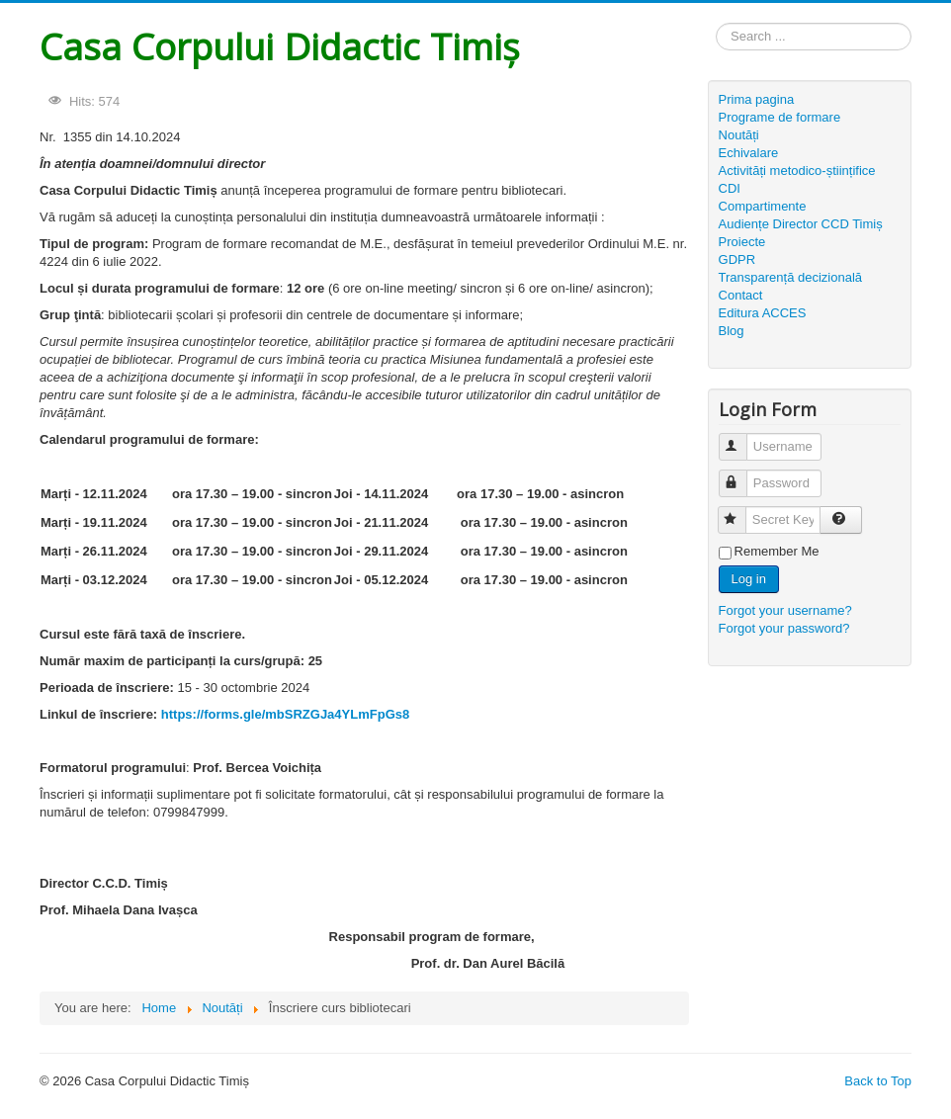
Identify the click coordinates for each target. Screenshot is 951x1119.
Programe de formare (780, 117)
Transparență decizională (791, 277)
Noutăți (739, 135)
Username (741, 438)
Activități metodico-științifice (797, 170)
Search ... (716, 23)
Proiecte (742, 241)
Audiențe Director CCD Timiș (801, 223)
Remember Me (777, 551)
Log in (749, 578)
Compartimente (763, 206)
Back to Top (877, 1081)
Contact (741, 295)
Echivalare (749, 152)
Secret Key (740, 511)
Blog (731, 330)
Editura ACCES (763, 312)
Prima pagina (757, 99)
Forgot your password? (784, 628)
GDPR (737, 259)
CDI (729, 188)
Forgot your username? (785, 610)
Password (741, 474)
